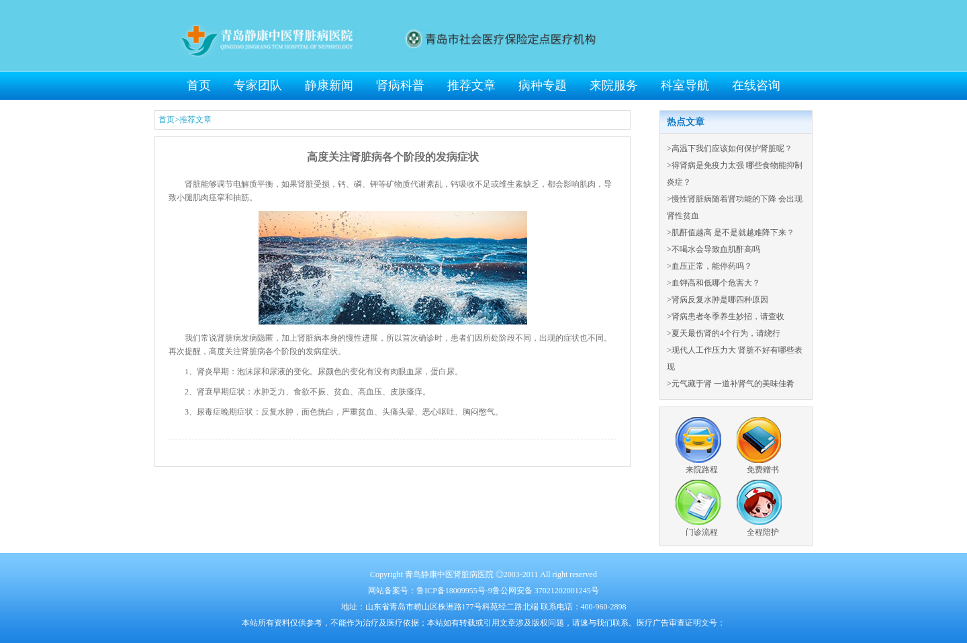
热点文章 (685, 122)
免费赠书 (763, 469)
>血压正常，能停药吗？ (709, 266)
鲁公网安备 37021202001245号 (545, 590)
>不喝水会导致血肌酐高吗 (713, 249)
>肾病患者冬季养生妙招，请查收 (725, 316)
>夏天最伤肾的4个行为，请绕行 (723, 333)
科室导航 (685, 85)
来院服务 (614, 85)
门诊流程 (702, 532)
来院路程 (702, 469)
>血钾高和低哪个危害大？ (713, 283)
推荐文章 (471, 85)
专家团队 (258, 85)
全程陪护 (763, 532)
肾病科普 (400, 85)
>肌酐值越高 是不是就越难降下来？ (730, 232)
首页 (199, 85)
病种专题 (542, 85)
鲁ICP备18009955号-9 (454, 590)
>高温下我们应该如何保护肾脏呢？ (729, 148)
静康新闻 (329, 85)
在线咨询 (756, 85)
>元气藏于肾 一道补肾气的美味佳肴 (730, 383)
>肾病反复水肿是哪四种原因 (717, 299)
